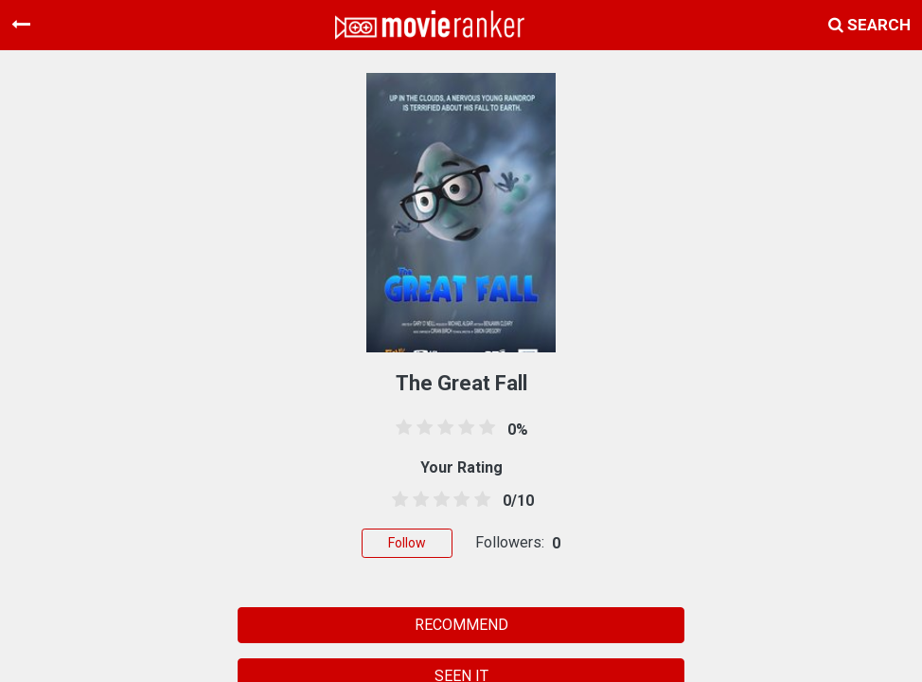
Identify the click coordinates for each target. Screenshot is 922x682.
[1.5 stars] (417, 500)
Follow (407, 542)
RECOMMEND (461, 625)
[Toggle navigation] (21, 24)
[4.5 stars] (479, 500)
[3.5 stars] (458, 500)
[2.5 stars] (438, 500)
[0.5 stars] (396, 500)
